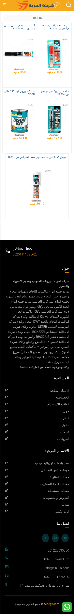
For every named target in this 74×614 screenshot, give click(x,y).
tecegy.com (51, 604)
